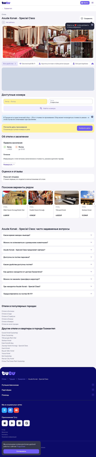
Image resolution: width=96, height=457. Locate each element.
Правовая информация (9, 437)
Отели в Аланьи (7, 319)
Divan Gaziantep (7, 335)
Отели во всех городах (10, 324)
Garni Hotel (6, 348)
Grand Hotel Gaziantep (10, 333)
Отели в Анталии (8, 311)
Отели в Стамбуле (8, 316)
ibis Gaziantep (7, 356)
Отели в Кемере (7, 322)
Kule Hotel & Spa (7, 343)
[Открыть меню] (92, 3)
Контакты (5, 434)
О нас (3, 430)
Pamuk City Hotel (8, 359)
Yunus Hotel (6, 353)
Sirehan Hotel (6, 340)
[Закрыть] (92, 117)
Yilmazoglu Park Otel (9, 338)
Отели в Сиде (7, 314)
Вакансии (5, 432)
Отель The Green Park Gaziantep (13, 361)
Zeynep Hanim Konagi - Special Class (15, 346)
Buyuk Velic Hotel (8, 351)
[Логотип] (6, 3)
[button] (4, 410)
